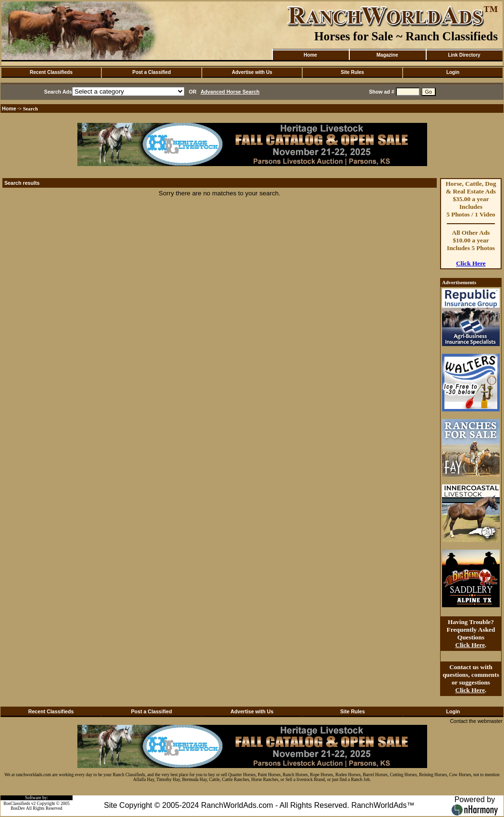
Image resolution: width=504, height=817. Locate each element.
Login (452, 72)
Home (310, 55)
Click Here (471, 263)
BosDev (18, 808)
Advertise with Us (252, 72)
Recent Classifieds (51, 72)
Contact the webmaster (476, 721)
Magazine (387, 55)
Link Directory (464, 55)
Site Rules (352, 72)
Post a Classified (151, 72)
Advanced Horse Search (229, 92)
